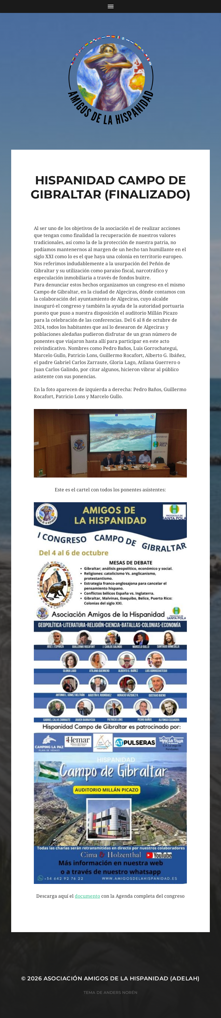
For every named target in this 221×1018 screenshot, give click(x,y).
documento (87, 896)
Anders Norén (120, 992)
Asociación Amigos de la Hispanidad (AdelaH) (122, 978)
